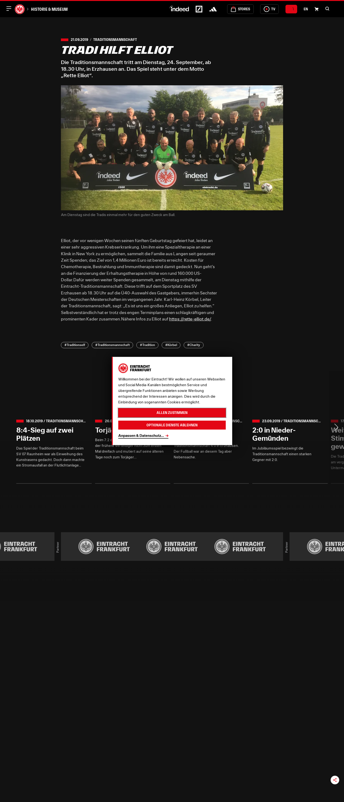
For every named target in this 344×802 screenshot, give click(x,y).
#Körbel (171, 345)
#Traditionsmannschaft (112, 345)
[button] (327, 9)
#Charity (193, 345)
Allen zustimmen (172, 413)
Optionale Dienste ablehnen (172, 425)
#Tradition (147, 345)
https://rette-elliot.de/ (190, 318)
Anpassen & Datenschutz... (141, 435)
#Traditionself (74, 345)
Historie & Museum (49, 9)
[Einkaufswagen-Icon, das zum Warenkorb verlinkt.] (316, 9)
